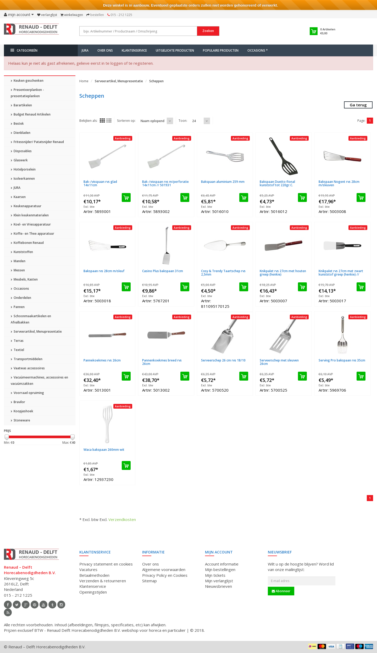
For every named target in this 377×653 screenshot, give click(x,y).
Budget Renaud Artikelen (31, 114)
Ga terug (358, 104)
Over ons (105, 50)
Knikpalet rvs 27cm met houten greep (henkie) (283, 273)
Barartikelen (21, 105)
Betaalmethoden (94, 575)
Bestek (17, 123)
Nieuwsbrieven (218, 586)
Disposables (21, 151)
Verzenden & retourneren (102, 580)
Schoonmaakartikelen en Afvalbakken (31, 319)
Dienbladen (20, 132)
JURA (85, 50)
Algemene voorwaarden (163, 569)
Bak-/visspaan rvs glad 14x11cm (100, 183)
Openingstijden (93, 592)
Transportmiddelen (26, 359)
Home (83, 81)
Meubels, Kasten (24, 279)
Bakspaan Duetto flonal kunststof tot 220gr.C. (277, 183)
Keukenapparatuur (26, 206)
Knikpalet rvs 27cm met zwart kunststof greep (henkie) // (341, 273)
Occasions (20, 288)
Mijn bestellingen (220, 569)
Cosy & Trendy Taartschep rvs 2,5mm (223, 273)
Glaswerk (19, 160)
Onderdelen (21, 297)
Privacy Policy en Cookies (164, 575)
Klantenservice (134, 50)
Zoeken (208, 31)
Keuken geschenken (27, 80)
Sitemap (149, 580)
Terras (17, 340)
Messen (18, 270)
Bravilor (18, 402)
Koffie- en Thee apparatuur (32, 233)
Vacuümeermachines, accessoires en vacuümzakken (39, 380)
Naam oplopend (152, 121)
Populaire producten (221, 50)
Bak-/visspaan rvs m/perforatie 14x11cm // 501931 (165, 183)
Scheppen (156, 81)
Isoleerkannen (23, 178)
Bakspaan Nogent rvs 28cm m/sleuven (339, 183)
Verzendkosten (122, 519)
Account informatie (222, 564)
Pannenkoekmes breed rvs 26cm (162, 362)
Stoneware (20, 420)
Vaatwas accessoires (28, 368)
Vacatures (88, 569)
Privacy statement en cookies (106, 564)
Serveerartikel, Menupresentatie (36, 331)
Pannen (18, 307)
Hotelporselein (23, 169)
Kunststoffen (22, 252)
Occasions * (257, 50)
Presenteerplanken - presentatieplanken (27, 92)
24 (194, 121)
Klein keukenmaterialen (30, 215)
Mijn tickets (215, 575)
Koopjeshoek (22, 411)
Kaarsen (18, 197)
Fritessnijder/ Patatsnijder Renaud (37, 142)
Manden (18, 261)
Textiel (17, 350)
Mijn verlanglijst (219, 580)
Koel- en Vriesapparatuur (31, 224)
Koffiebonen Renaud (27, 242)
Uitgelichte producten (175, 50)
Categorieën (23, 50)
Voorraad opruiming (27, 393)
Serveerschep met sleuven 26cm (279, 362)
